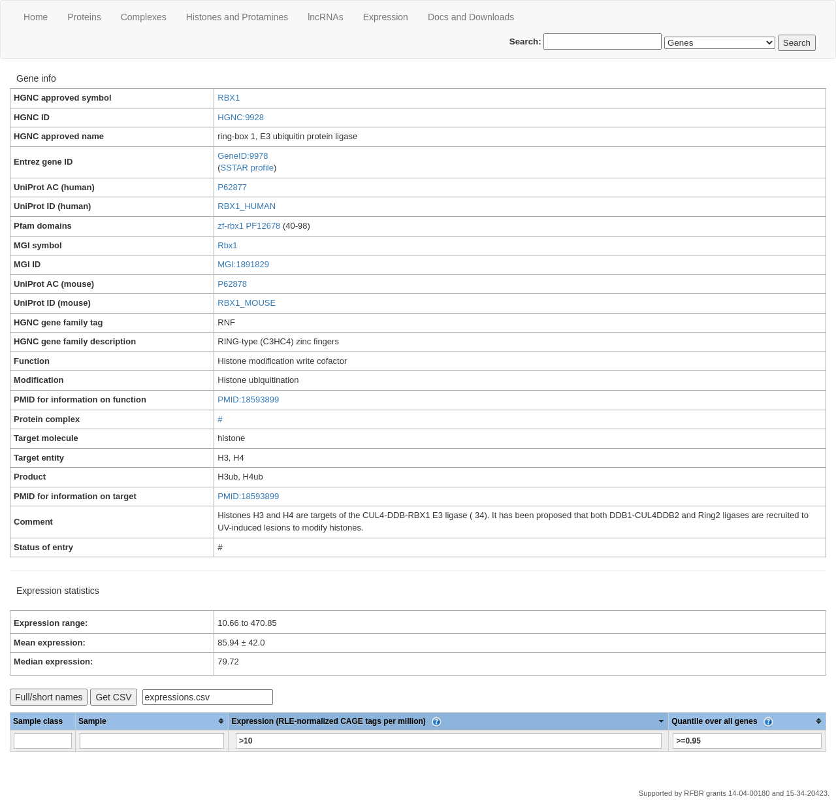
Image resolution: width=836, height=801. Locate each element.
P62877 (232, 187)
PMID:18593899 (248, 399)
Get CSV (113, 697)
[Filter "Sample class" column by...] (43, 741)
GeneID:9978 (242, 156)
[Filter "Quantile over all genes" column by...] (747, 741)
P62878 (232, 284)
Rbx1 (227, 245)
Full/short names (48, 697)
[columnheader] (152, 721)
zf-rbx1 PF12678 (248, 226)
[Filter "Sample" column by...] (152, 741)
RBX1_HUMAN (246, 206)
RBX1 (228, 98)
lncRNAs (325, 17)
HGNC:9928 (240, 117)
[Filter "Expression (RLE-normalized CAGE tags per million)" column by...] (448, 741)
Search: (585, 41)
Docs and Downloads (471, 17)
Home (36, 17)
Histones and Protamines (237, 17)
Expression (385, 17)
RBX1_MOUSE (246, 303)
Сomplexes (144, 17)
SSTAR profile (247, 167)
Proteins (84, 17)
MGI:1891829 (243, 264)
